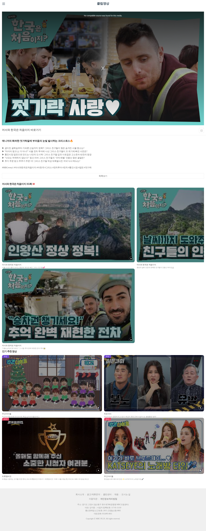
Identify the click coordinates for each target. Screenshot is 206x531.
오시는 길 (125, 494)
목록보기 (103, 176)
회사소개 (80, 494)
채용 (116, 494)
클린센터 (107, 494)
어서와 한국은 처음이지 (16, 129)
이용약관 (93, 499)
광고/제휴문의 (93, 494)
